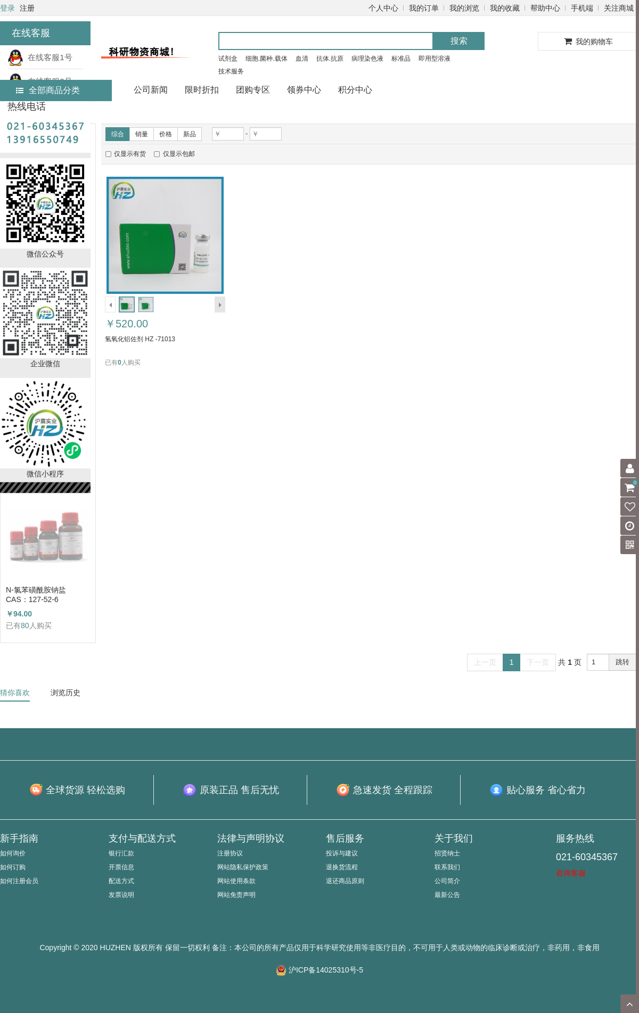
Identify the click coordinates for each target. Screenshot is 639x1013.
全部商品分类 (48, 90)
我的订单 (424, 8)
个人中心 (383, 8)
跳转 (622, 662)
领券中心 (304, 89)
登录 (7, 8)
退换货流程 (342, 867)
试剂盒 (227, 58)
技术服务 (231, 71)
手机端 (582, 8)
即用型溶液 (434, 58)
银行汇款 (121, 853)
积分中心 (355, 89)
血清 (302, 58)
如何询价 (13, 853)
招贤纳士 (447, 853)
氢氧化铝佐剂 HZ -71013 (140, 339)
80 (25, 625)
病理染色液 (367, 58)
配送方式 (121, 881)
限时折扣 (202, 89)
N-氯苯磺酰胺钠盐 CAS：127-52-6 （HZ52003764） (36, 595)
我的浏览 (464, 8)
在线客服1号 (39, 57)
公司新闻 (151, 89)
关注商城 (619, 8)
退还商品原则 (345, 881)
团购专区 (253, 89)
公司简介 (447, 881)
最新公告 (447, 895)
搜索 (459, 40)
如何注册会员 (19, 881)
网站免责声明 (236, 895)
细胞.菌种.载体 (266, 58)
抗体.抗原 (329, 58)
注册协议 (230, 853)
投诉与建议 (342, 853)
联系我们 (447, 867)
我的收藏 (505, 8)
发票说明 (121, 895)
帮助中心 (545, 8)
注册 (27, 8)
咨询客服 (571, 873)
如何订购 (13, 867)
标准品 (401, 58)
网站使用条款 (236, 881)
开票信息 (121, 867)
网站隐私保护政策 (242, 867)
